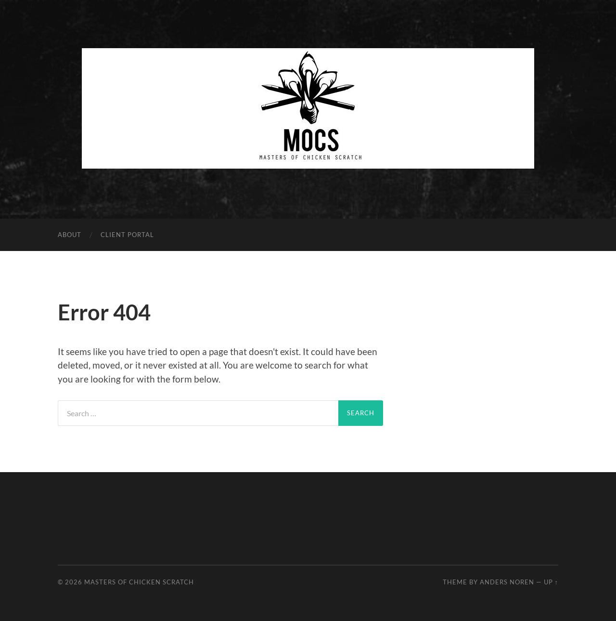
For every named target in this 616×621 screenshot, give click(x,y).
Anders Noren (507, 582)
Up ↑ (551, 582)
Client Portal (127, 234)
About (69, 234)
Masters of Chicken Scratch (139, 582)
